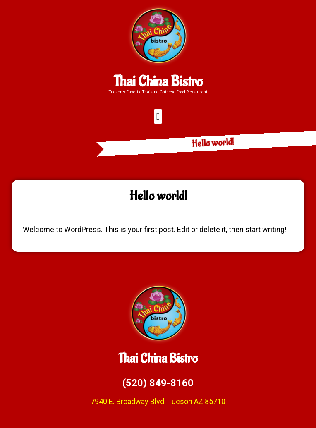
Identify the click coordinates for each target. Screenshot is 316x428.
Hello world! (229, 143)
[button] (158, 116)
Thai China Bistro (158, 82)
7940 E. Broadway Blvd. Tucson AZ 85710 (158, 401)
